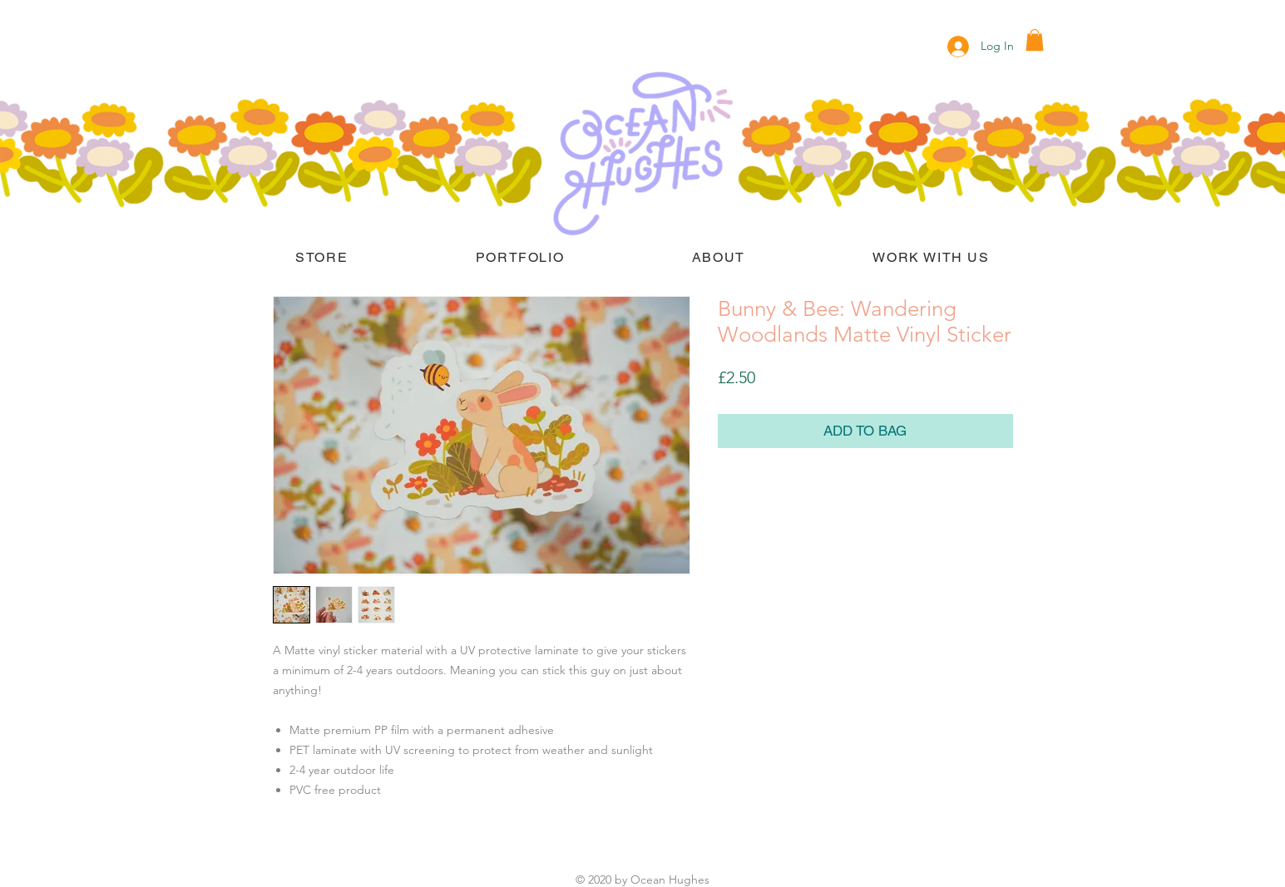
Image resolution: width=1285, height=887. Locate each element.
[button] (1035, 40)
